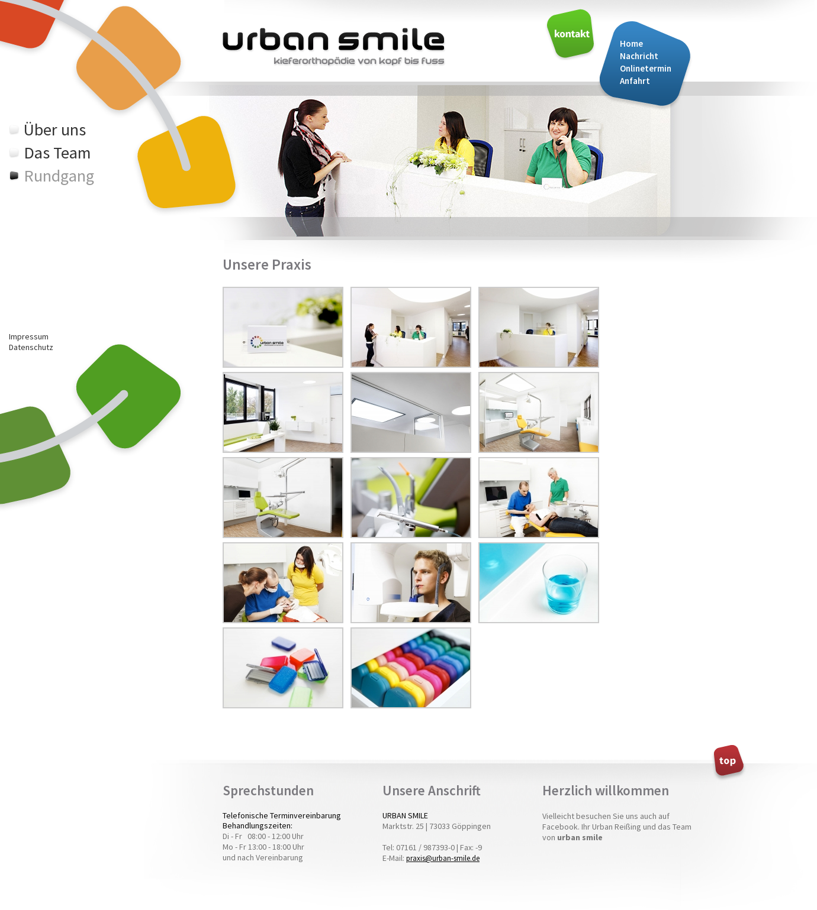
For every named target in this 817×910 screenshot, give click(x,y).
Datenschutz (31, 347)
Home (631, 43)
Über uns (55, 129)
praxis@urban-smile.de (443, 858)
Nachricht (639, 55)
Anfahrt (635, 80)
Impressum (29, 336)
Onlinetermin (645, 68)
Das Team (57, 152)
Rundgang (59, 175)
